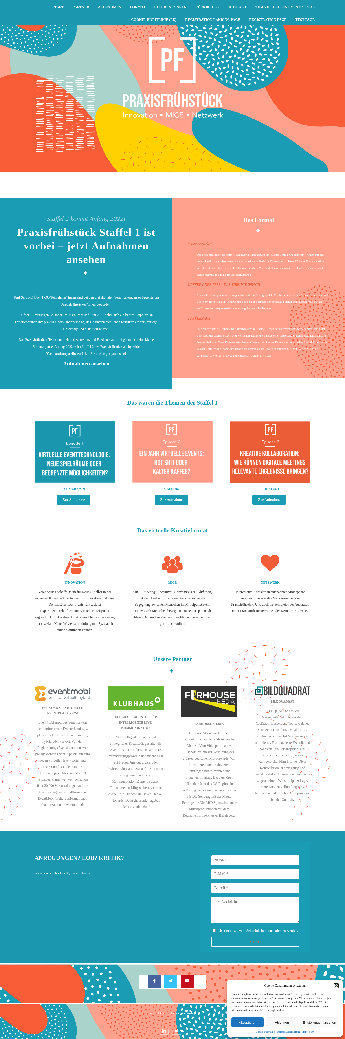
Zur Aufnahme (73, 500)
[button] (336, 985)
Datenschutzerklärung (288, 1031)
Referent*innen (170, 7)
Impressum (308, 1031)
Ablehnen (282, 1022)
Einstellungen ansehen (319, 1022)
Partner (81, 7)
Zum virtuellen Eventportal (285, 7)
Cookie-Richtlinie (265, 1031)
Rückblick (207, 7)
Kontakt (237, 7)
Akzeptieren (247, 1022)
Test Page (305, 20)
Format (137, 7)
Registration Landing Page (212, 20)
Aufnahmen (109, 7)
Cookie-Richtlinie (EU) (153, 20)
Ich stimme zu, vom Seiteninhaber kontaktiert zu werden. (257, 931)
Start (58, 7)
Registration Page (268, 20)
